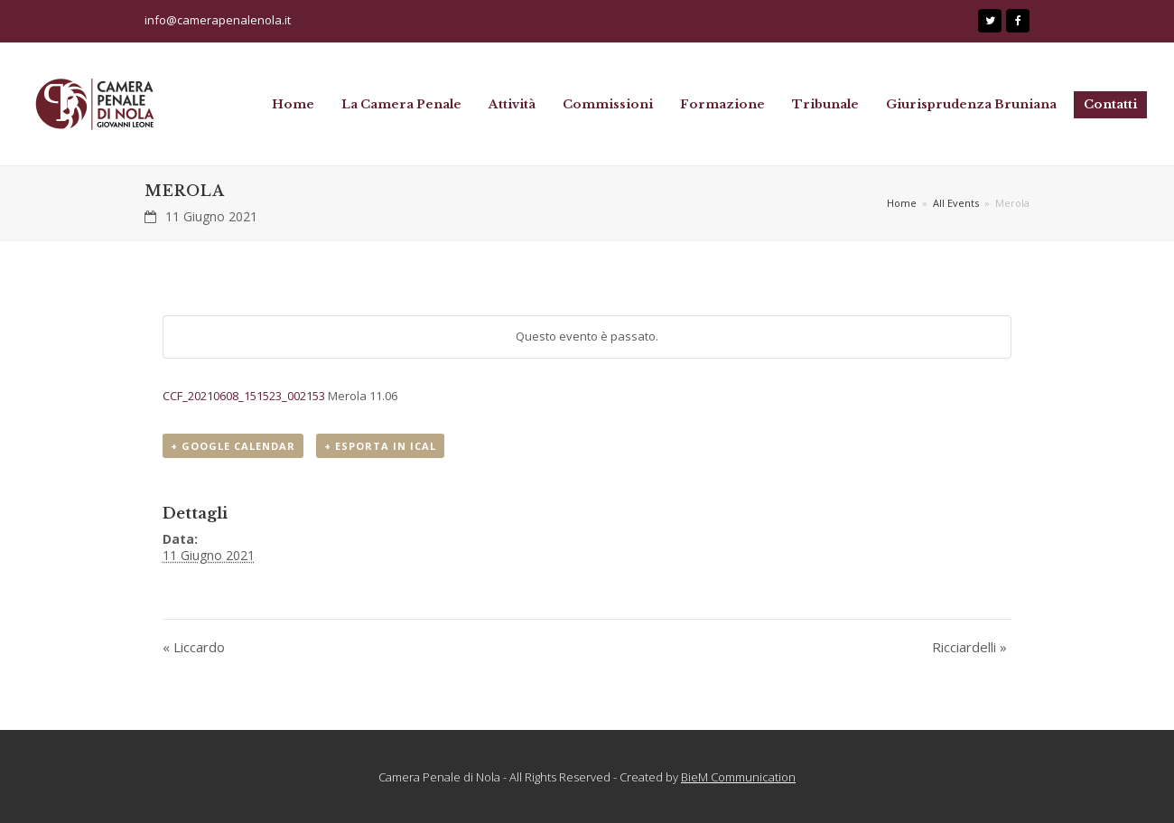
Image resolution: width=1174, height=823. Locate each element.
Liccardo (194, 647)
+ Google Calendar (233, 446)
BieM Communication (738, 777)
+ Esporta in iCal (380, 446)
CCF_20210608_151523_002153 (245, 396)
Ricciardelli (969, 647)
